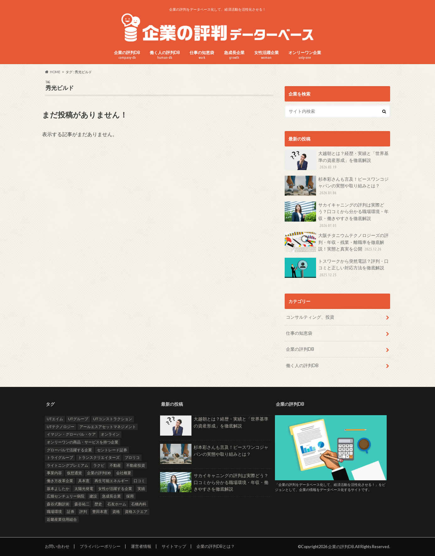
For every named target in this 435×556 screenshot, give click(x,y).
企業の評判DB (127, 55)
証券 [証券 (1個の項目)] (70, 511)
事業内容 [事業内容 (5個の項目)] (54, 473)
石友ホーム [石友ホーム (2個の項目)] (116, 503)
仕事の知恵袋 (202, 55)
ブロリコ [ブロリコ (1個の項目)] (132, 457)
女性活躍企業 (266, 55)
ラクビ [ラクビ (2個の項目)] (99, 465)
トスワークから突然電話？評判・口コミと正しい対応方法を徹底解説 (337, 268)
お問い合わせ (57, 546)
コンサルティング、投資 (310, 317)
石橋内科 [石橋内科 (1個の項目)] (138, 503)
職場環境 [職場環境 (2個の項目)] (54, 511)
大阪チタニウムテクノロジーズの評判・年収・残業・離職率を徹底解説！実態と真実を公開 (337, 242)
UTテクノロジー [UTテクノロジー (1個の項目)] (60, 426)
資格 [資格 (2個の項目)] (116, 511)
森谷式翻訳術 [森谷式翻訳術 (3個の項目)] (58, 503)
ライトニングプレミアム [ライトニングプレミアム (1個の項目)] (67, 465)
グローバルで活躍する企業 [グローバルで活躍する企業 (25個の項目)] (69, 449)
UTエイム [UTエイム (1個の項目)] (55, 418)
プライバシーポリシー (100, 546)
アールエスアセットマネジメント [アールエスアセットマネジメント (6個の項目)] (107, 426)
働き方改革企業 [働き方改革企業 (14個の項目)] (60, 480)
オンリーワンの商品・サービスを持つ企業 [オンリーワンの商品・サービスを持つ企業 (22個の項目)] (82, 442)
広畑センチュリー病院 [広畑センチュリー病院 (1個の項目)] (65, 496)
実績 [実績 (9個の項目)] (141, 488)
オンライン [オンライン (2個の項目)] (110, 434)
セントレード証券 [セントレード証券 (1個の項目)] (112, 449)
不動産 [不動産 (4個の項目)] (115, 465)
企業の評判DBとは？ (215, 546)
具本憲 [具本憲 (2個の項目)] (83, 480)
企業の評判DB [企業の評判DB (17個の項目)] (99, 473)
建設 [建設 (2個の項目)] (93, 496)
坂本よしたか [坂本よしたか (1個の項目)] (58, 488)
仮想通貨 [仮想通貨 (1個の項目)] (74, 473)
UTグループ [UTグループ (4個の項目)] (78, 418)
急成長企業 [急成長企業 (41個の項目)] (111, 496)
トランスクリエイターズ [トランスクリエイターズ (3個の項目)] (99, 457)
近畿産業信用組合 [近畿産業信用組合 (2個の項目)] (62, 519)
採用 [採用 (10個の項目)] (130, 496)
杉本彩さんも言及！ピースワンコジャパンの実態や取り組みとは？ (337, 186)
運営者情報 (141, 546)
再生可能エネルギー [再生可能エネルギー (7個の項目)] (111, 480)
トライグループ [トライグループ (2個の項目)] (60, 457)
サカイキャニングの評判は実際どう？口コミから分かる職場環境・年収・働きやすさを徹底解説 (337, 214)
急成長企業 (234, 55)
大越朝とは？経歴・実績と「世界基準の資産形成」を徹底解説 (337, 160)
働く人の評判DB (165, 55)
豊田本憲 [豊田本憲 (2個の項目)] (99, 511)
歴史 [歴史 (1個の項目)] (98, 503)
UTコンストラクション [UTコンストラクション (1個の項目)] (112, 418)
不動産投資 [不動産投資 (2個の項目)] (135, 465)
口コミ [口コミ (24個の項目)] (139, 480)
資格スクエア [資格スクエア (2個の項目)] (136, 511)
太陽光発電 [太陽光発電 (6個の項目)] (83, 488)
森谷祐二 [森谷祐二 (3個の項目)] (81, 503)
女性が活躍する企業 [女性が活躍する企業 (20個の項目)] (115, 488)
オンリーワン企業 (304, 55)
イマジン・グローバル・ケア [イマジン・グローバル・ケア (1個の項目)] (71, 434)
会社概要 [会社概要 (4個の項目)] (123, 473)
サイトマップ (174, 546)
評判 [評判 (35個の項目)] (83, 511)
